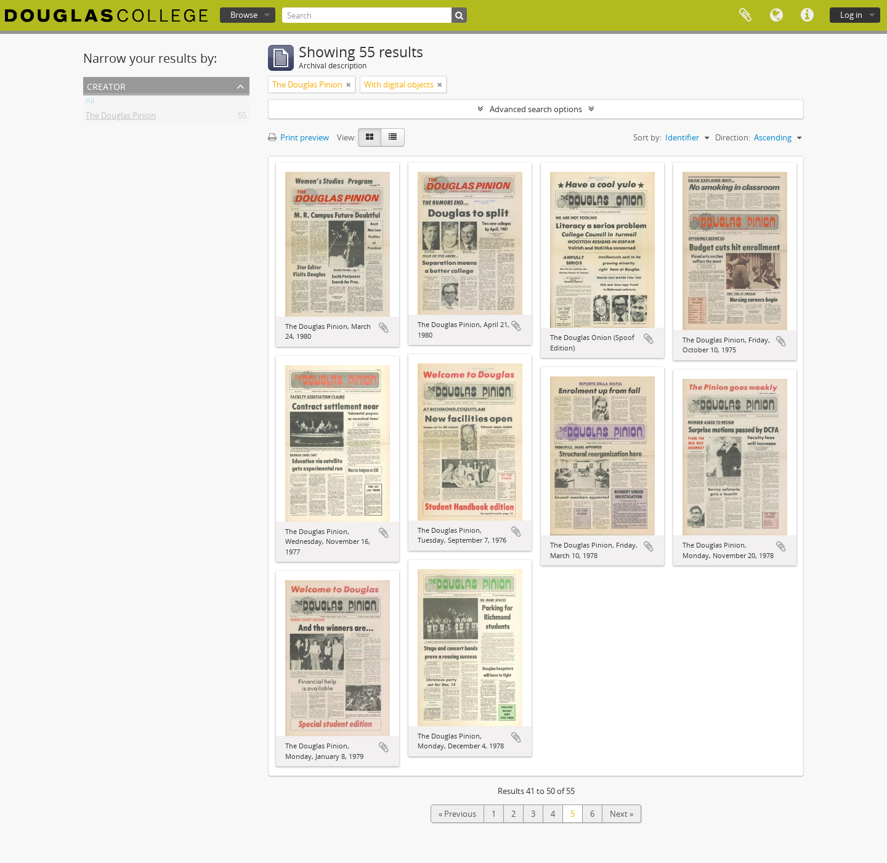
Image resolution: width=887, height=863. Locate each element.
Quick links (807, 15)
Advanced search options (536, 109)
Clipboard (745, 15)
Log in (851, 14)
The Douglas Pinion (121, 117)
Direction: (732, 137)
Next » (621, 813)
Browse (243, 14)
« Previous (457, 813)
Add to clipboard (384, 328)
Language (776, 15)
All (90, 102)
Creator (106, 85)
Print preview (298, 137)
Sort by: (647, 137)
